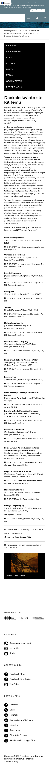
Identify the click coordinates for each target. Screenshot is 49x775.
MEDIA (9, 75)
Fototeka (14, 705)
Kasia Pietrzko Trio (23, 537)
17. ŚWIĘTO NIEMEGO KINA (15, 34)
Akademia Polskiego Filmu (23, 741)
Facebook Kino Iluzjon (20, 679)
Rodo (12, 653)
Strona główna (10, 31)
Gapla (13, 710)
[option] (24, 621)
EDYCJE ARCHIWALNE (29, 31)
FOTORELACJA (14, 87)
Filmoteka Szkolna (19, 735)
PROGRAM (11, 46)
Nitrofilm (14, 725)
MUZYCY (10, 64)
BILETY (9, 70)
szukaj (38, 17)
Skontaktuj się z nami (20, 643)
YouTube (14, 684)
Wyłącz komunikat (37, 10)
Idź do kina (15, 648)
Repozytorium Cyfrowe (21, 720)
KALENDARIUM (14, 52)
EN (45, 18)
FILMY (33, 34)
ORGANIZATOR (14, 81)
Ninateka (14, 715)
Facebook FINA (17, 674)
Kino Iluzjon (15, 730)
